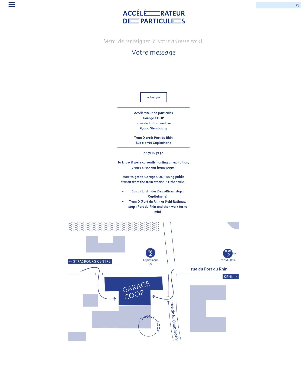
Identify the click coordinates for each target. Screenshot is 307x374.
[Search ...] (275, 5)
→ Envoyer (153, 97)
